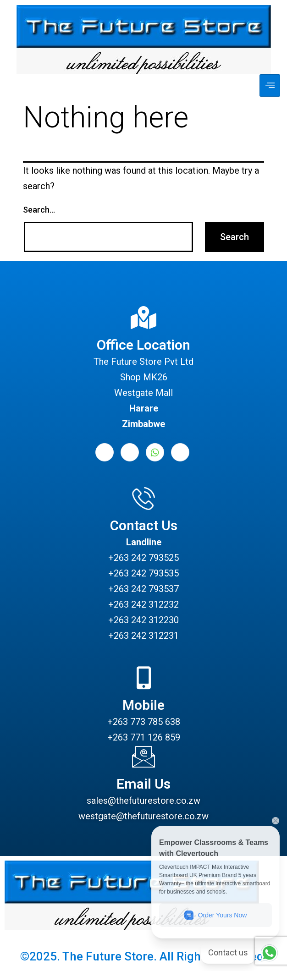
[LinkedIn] (130, 452)
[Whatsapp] (155, 452)
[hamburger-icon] (269, 85)
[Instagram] (180, 452)
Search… (39, 209)
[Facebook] (104, 452)
